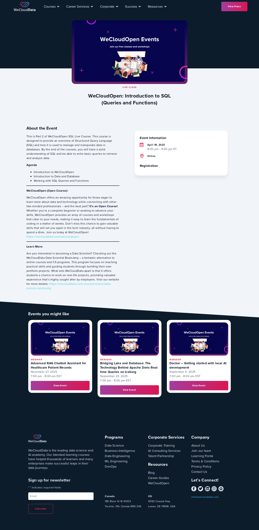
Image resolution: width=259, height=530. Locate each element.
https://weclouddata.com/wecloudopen (52, 237)
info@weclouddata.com (205, 497)
